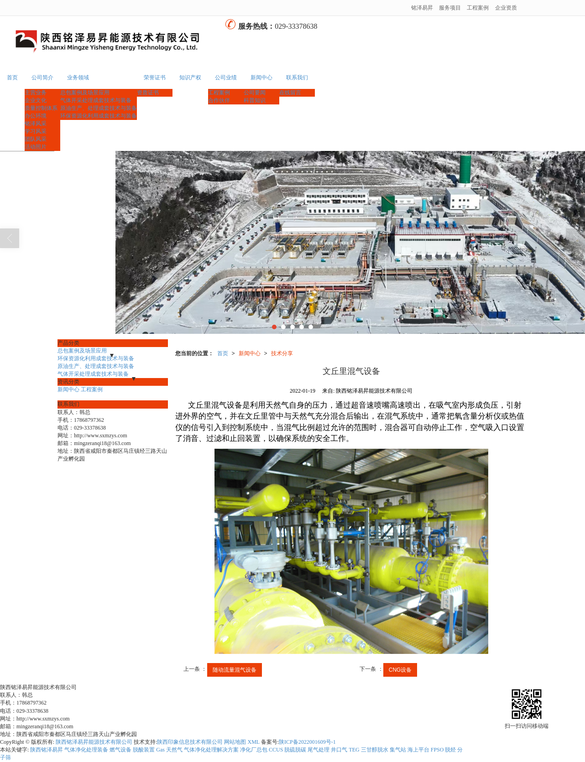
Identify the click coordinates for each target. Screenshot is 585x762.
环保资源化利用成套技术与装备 (98, 116)
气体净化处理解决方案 (211, 749)
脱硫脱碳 (295, 749)
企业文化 (36, 100)
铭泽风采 (36, 123)
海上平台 (418, 749)
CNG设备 (400, 670)
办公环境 (36, 116)
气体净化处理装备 (86, 749)
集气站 (398, 749)
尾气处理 (318, 749)
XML (253, 742)
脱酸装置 (144, 749)
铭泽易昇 (422, 8)
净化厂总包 (253, 749)
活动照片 (36, 147)
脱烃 (450, 749)
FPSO (437, 749)
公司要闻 (255, 92)
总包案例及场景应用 (85, 92)
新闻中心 (261, 77)
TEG (354, 749)
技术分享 (282, 353)
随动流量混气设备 (234, 670)
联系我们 (297, 77)
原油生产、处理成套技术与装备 (98, 108)
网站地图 (235, 742)
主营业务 (36, 92)
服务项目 (450, 8)
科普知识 (255, 100)
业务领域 (78, 77)
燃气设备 (120, 749)
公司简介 (42, 77)
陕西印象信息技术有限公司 (190, 742)
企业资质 (506, 8)
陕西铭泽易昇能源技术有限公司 (94, 742)
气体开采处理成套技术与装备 (95, 100)
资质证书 (148, 92)
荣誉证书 (155, 77)
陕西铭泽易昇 (46, 749)
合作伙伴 (219, 100)
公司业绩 (226, 77)
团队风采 (36, 139)
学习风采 (36, 131)
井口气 (339, 749)
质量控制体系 (41, 108)
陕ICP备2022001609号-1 (307, 742)
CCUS (276, 749)
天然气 (174, 749)
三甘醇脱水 (374, 749)
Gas (160, 749)
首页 (12, 77)
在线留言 (290, 92)
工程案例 (478, 8)
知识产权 (190, 77)
